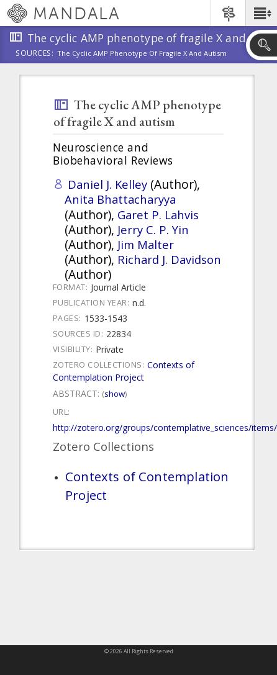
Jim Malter (145, 244)
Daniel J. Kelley (107, 184)
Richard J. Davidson (169, 259)
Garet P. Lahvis (158, 214)
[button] (261, 13)
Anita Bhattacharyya (120, 199)
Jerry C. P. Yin (153, 229)
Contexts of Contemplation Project (123, 371)
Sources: (35, 54)
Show (114, 393)
